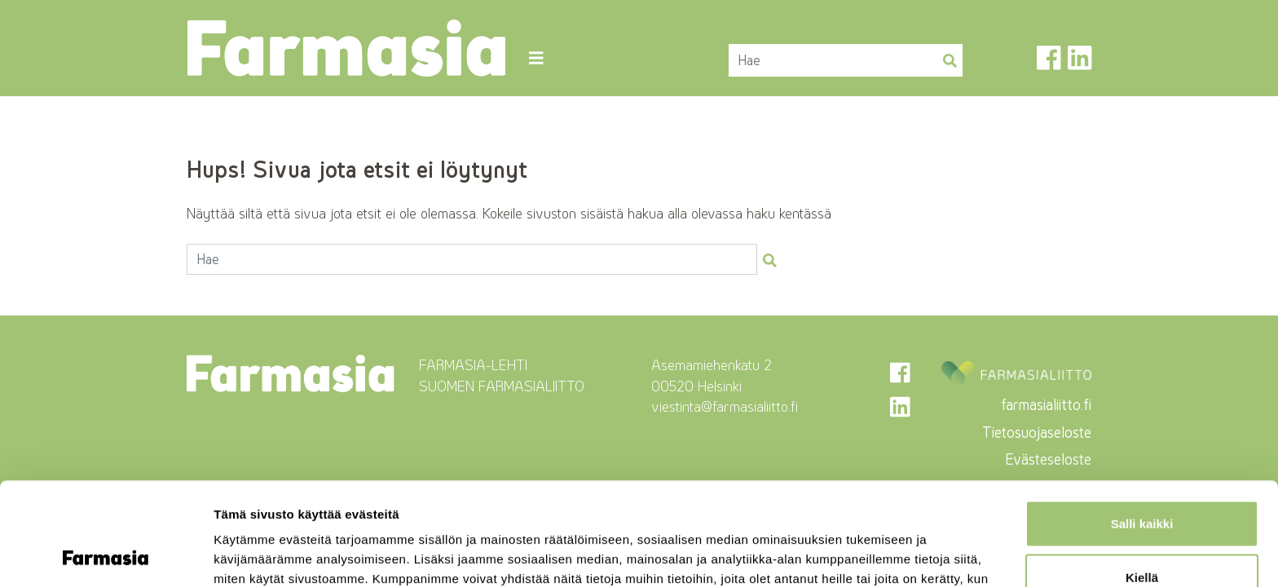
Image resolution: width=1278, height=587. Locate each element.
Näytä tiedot (871, 555)
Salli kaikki (1142, 427)
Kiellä (1142, 481)
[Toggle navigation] (536, 58)
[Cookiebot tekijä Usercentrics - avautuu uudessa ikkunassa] (105, 555)
